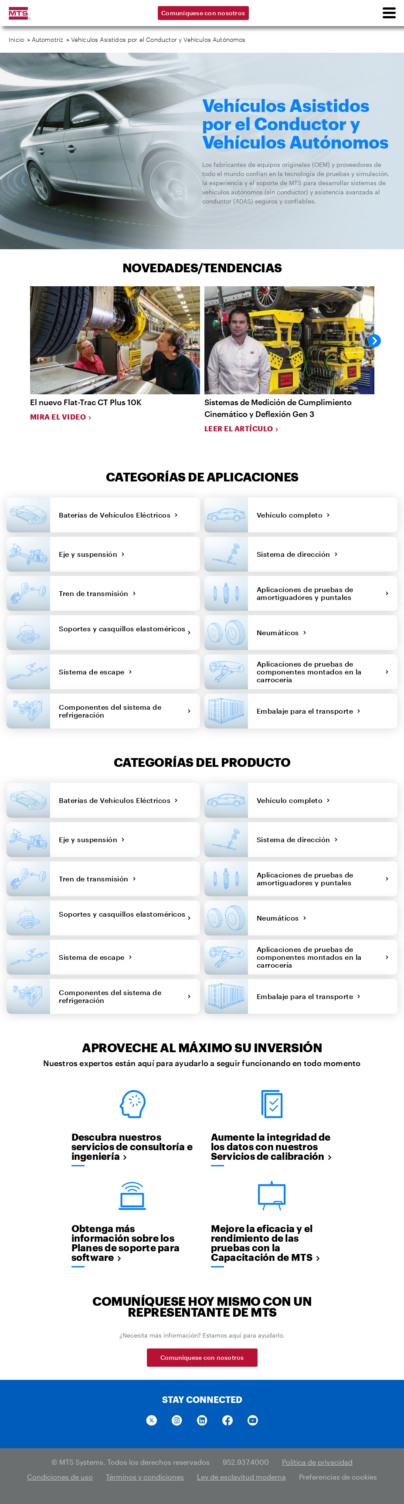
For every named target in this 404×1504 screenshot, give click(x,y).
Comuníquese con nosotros (203, 13)
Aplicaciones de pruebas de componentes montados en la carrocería (323, 672)
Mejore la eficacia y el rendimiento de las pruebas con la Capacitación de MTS (265, 1242)
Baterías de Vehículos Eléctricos (118, 515)
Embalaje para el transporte (309, 711)
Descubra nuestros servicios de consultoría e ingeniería (132, 1146)
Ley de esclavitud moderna (241, 1477)
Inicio (16, 39)
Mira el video (61, 417)
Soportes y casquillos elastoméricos (125, 632)
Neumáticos (282, 632)
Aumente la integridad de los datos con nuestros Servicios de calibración (272, 1146)
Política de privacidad (317, 1462)
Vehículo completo (293, 515)
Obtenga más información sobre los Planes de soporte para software (125, 1242)
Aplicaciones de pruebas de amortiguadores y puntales (323, 593)
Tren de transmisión (97, 593)
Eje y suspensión (92, 554)
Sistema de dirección (297, 554)
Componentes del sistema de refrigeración (125, 711)
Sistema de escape (95, 671)
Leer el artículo (241, 428)
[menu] (388, 13)
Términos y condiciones (145, 1477)
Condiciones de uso (60, 1477)
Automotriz (48, 39)
